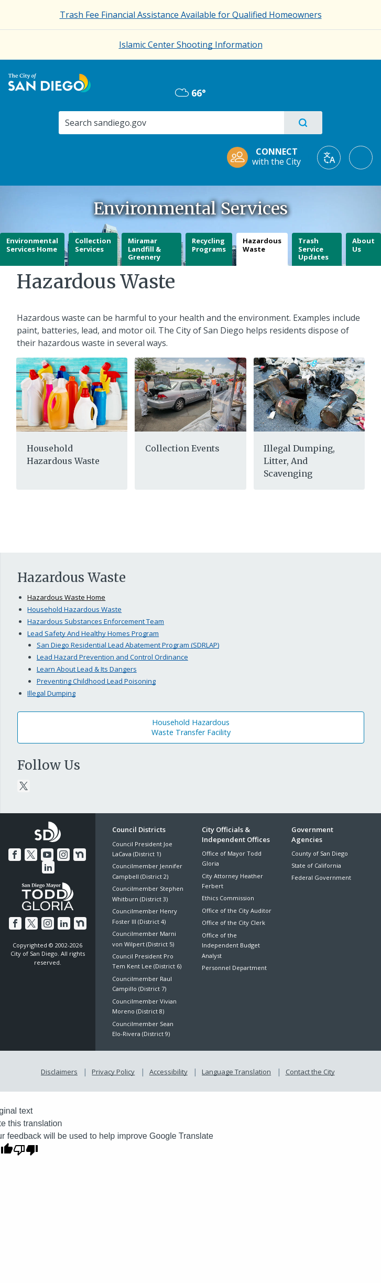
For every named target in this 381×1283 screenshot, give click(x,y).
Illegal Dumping (51, 693)
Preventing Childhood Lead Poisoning (96, 681)
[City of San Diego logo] (49, 82)
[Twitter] (23, 786)
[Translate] (329, 157)
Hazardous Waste (262, 245)
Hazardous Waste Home (66, 597)
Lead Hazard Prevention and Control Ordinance (112, 657)
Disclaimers (61, 1070)
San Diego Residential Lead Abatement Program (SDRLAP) (128, 645)
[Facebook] (16, 853)
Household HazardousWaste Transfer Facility (191, 727)
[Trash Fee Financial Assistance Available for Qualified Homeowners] (191, 14)
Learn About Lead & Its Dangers (87, 669)
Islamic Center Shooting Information (191, 44)
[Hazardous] (71, 394)
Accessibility (168, 1070)
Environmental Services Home (32, 245)
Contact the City (308, 1070)
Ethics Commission (228, 898)
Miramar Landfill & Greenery (144, 249)
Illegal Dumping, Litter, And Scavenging (299, 461)
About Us (363, 245)
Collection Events (182, 448)
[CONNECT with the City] (267, 157)
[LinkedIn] (48, 866)
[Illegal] (309, 394)
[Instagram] (63, 853)
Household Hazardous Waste (74, 609)
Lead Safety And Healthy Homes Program (93, 633)
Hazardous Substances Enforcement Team (95, 621)
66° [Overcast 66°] (190, 93)
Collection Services (93, 245)
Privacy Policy (114, 1070)
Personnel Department (234, 968)
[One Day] (190, 394)
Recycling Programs (209, 245)
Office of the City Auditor (236, 910)
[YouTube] (47, 853)
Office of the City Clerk (233, 922)
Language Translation (235, 1070)
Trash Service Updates (313, 249)
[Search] (171, 122)
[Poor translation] (25, 1147)
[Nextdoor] (78, 853)
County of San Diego (319, 853)
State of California (316, 865)
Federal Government (321, 877)
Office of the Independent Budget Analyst (231, 945)
